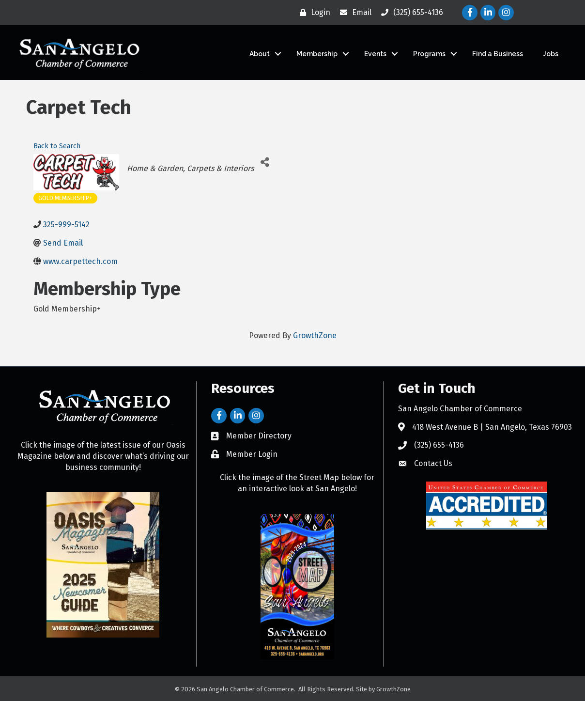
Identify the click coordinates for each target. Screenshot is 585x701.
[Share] (265, 162)
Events (375, 54)
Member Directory (259, 435)
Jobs (550, 54)
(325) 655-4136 (439, 445)
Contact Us (433, 463)
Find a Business (497, 54)
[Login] (312, 12)
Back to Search (56, 146)
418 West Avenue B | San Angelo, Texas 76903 (492, 427)
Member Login (251, 454)
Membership (317, 54)
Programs (429, 54)
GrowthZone (315, 335)
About (259, 54)
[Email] (353, 12)
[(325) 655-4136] (409, 12)
